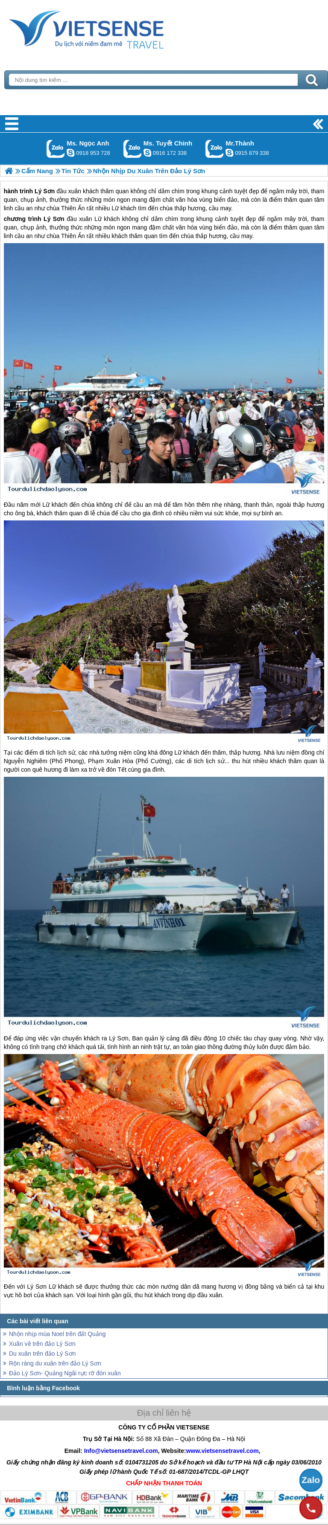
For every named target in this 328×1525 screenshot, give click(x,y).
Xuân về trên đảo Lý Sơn (42, 1343)
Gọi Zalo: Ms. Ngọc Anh (55, 148)
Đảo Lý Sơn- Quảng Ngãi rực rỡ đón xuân (65, 1373)
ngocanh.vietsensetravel (70, 152)
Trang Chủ (107, 27)
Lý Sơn (54, 218)
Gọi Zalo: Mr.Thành (214, 148)
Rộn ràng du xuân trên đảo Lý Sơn (55, 1363)
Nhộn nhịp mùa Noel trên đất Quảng (57, 1333)
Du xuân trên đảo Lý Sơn (42, 1353)
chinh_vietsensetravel (147, 152)
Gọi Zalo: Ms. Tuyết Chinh (132, 148)
